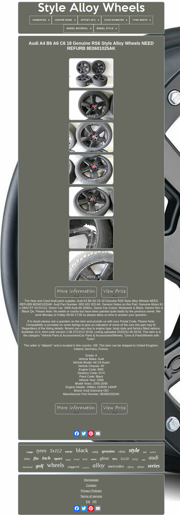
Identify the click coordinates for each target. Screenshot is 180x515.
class (121, 451)
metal (68, 460)
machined (27, 467)
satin (143, 460)
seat (144, 452)
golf (40, 465)
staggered (73, 466)
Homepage (91, 480)
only (135, 459)
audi (153, 457)
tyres (41, 450)
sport (58, 458)
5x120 (125, 459)
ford (85, 459)
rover (69, 451)
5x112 (56, 450)
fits (35, 458)
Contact (91, 485)
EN (88, 501)
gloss (104, 458)
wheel (93, 459)
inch (46, 458)
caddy (95, 451)
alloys (140, 466)
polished (86, 468)
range (29, 452)
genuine (108, 451)
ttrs (114, 459)
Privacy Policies (91, 491)
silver (130, 466)
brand (76, 459)
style (134, 450)
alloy (99, 465)
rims (27, 459)
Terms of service (91, 496)
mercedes (116, 466)
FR (95, 501)
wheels (55, 465)
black (82, 450)
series (154, 465)
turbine (153, 452)
